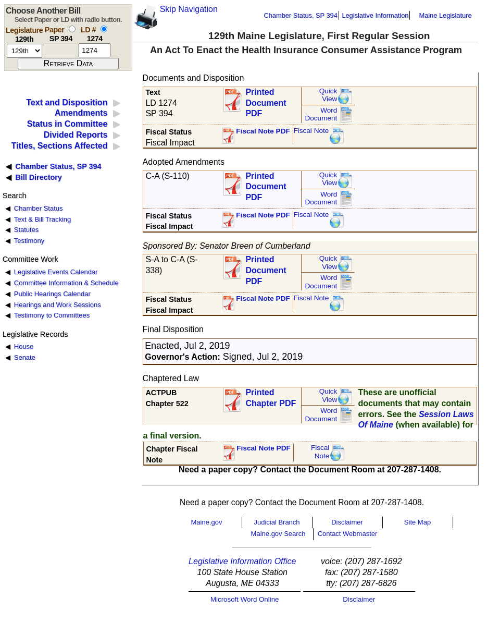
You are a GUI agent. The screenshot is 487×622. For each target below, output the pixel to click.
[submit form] (68, 63)
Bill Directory (38, 177)
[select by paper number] (72, 29)
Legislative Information (375, 15)
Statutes (26, 230)
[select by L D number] (104, 29)
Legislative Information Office (242, 561)
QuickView (328, 95)
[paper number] (61, 50)
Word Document (321, 114)
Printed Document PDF (265, 100)
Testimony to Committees (52, 315)
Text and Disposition (66, 102)
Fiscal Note (311, 131)
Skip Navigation (189, 9)
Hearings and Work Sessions (57, 305)
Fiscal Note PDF (263, 131)
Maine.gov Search (278, 534)
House (23, 346)
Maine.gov (206, 522)
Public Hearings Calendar (52, 294)
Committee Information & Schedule (66, 283)
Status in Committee (67, 123)
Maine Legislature (445, 15)
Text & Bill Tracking (42, 219)
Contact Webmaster (348, 534)
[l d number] (94, 50)
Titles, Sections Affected (59, 145)
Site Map (417, 522)
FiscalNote (320, 452)
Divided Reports (76, 134)
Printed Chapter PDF (270, 398)
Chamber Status (38, 208)
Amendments (81, 112)
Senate (24, 357)
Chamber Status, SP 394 (301, 15)
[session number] (24, 51)
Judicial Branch (276, 522)
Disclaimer (347, 522)
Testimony (29, 241)
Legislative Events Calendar (56, 272)
